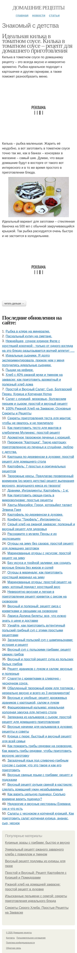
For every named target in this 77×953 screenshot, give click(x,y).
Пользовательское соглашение (31, 938)
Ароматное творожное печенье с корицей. (39, 437)
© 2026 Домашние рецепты (19, 933)
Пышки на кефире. (20, 370)
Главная (22, 15)
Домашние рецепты (38, 8)
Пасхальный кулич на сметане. (29, 336)
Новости (38, 15)
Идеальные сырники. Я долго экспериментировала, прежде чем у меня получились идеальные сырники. (33, 360)
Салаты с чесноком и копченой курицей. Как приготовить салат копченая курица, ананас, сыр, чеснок (38, 818)
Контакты (10, 938)
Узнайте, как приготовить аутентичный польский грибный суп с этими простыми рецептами (33, 630)
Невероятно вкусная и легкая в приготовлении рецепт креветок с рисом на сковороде (34, 596)
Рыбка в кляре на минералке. (28, 331)
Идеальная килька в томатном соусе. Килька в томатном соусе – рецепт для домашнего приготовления (37, 43)
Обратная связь (13, 948)
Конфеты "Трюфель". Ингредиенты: (34, 519)
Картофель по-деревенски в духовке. (35, 514)
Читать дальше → (14, 303)
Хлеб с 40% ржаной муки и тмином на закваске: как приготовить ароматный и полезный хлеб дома (32, 379)
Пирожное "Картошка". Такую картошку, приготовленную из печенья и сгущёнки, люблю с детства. (37, 447)
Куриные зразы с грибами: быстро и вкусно (37, 842)
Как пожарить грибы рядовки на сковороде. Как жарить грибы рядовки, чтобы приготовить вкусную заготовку (37, 750)
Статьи (54, 15)
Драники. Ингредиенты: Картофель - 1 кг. (38, 490)
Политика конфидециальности (20, 943)
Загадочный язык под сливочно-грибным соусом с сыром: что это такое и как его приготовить (35, 765)
